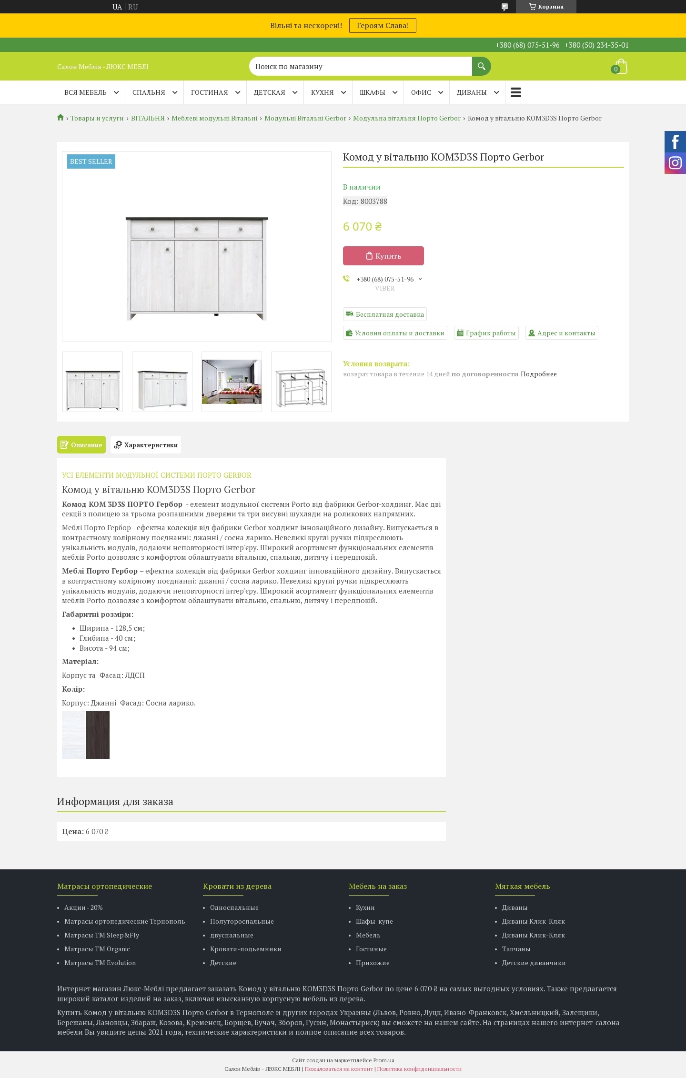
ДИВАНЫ (472, 92)
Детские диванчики (534, 962)
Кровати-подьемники (246, 948)
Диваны (515, 907)
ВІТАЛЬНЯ (148, 118)
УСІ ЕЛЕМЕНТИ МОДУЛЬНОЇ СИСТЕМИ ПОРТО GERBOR (157, 475)
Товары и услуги (97, 118)
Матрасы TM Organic (97, 948)
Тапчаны (516, 948)
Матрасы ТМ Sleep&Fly (101, 934)
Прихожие (373, 962)
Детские (223, 962)
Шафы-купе (374, 921)
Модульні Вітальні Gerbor (305, 118)
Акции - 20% (83, 907)
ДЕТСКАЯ (269, 92)
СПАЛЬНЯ (148, 92)
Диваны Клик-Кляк (533, 921)
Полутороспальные (242, 921)
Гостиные (371, 948)
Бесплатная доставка (390, 314)
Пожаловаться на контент (339, 1068)
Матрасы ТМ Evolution (100, 962)
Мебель (368, 934)
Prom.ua (383, 1060)
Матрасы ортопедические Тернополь (124, 921)
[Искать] (481, 61)
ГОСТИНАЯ (209, 92)
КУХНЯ (322, 92)
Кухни (365, 907)
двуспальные (231, 934)
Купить (388, 256)
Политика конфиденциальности (419, 1068)
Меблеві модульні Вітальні (214, 118)
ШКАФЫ (372, 92)
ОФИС (421, 92)
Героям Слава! (383, 25)
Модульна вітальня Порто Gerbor (407, 118)
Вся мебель (85, 92)
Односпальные (234, 907)
